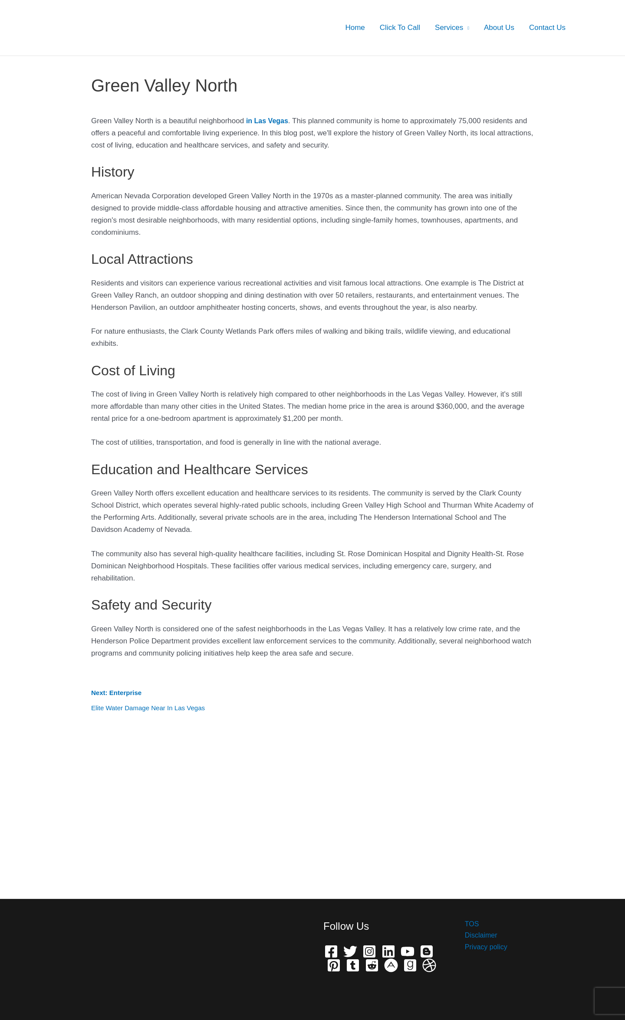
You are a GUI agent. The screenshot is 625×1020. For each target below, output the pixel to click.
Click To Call (400, 27)
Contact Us (547, 27)
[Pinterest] (334, 965)
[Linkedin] (388, 951)
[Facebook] (331, 951)
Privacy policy (481, 949)
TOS (466, 924)
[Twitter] (350, 951)
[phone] (391, 965)
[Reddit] (372, 965)
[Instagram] (369, 951)
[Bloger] (427, 951)
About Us (499, 27)
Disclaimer (476, 936)
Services (449, 27)
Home (355, 27)
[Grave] (410, 965)
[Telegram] (353, 965)
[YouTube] (407, 951)
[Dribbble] (429, 965)
